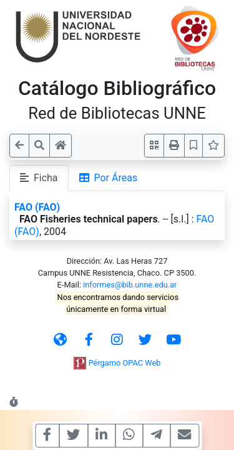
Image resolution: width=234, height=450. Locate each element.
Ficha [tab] (39, 178)
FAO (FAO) (37, 207)
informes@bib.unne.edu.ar (130, 284)
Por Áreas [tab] (108, 178)
